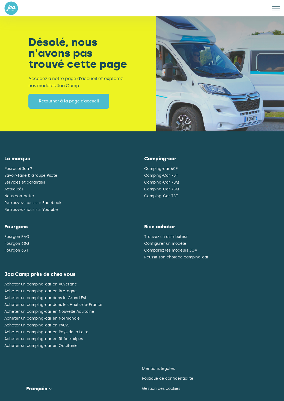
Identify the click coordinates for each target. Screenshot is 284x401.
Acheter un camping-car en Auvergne (40, 284)
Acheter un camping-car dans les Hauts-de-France (53, 305)
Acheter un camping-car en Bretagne (40, 291)
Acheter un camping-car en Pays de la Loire (46, 332)
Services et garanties (24, 182)
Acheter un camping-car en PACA (36, 325)
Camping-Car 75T (161, 196)
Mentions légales (158, 368)
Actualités (13, 189)
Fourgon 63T (16, 250)
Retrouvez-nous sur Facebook (32, 203)
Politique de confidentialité (167, 378)
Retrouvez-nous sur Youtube (31, 210)
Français (36, 389)
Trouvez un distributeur (166, 237)
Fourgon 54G (16, 237)
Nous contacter (19, 196)
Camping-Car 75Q (161, 189)
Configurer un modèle (165, 243)
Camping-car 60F (161, 169)
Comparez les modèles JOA (170, 250)
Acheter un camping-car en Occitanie (41, 346)
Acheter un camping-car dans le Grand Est (45, 298)
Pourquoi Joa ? (18, 169)
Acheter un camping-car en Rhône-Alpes (43, 339)
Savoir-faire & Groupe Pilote (30, 175)
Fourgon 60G (16, 243)
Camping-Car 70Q (161, 182)
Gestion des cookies (161, 388)
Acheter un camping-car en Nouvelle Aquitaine (49, 311)
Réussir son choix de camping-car (176, 257)
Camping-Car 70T (161, 175)
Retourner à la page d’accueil (69, 101)
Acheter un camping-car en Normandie (42, 318)
